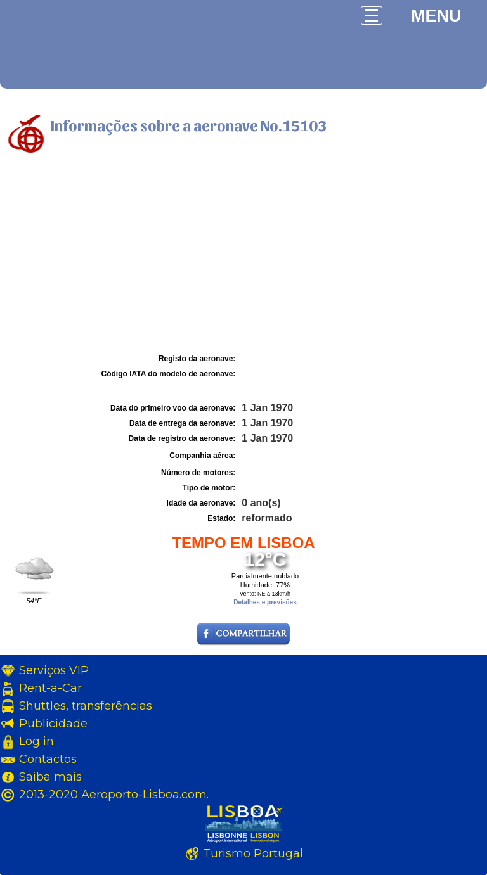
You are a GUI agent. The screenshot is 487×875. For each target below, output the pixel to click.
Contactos (48, 759)
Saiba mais (50, 777)
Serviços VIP (54, 670)
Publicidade (53, 724)
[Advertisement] (243, 255)
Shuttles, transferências (85, 706)
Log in (36, 741)
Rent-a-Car (50, 688)
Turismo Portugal (253, 853)
